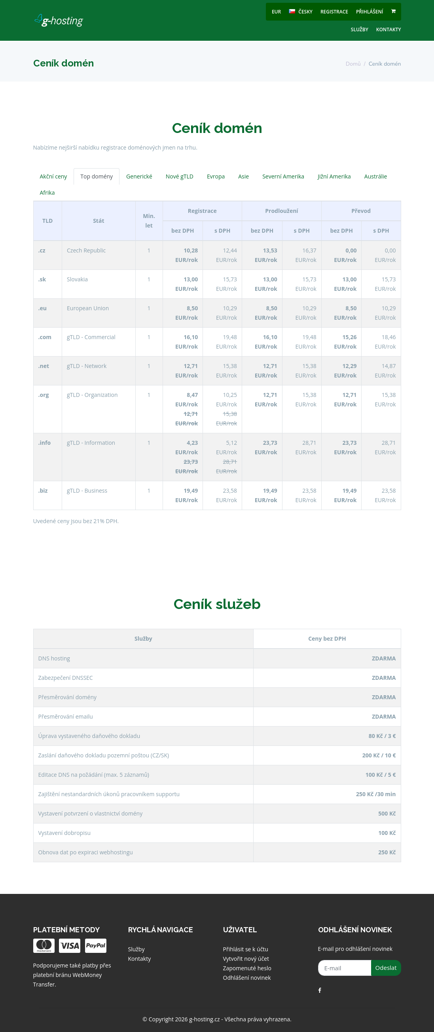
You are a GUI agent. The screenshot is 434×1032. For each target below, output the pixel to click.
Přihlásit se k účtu (245, 949)
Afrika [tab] (47, 192)
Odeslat (386, 967)
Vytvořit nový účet (246, 958)
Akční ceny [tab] (53, 176)
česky (301, 11)
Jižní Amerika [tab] (334, 176)
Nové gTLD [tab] (179, 176)
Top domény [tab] (96, 176)
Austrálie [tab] (375, 176)
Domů (353, 64)
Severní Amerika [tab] (283, 176)
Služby (359, 29)
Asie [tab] (243, 176)
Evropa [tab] (216, 176)
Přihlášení (369, 11)
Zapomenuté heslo (247, 968)
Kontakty (388, 29)
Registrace (334, 11)
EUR (276, 11)
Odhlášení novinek (247, 977)
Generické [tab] (139, 176)
